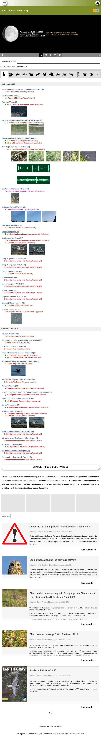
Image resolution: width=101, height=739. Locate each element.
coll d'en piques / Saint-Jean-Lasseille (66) (18, 432)
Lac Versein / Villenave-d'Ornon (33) (15, 189)
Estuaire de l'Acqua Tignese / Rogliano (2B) (18, 380)
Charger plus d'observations (50, 467)
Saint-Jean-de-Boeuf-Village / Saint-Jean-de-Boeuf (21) (22, 340)
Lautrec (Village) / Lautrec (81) (13, 303)
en (97, 10)
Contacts (53, 726)
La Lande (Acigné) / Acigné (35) (14, 207)
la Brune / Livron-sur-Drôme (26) (14, 347)
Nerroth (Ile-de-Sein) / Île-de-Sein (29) (16, 147)
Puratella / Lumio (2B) (10, 386)
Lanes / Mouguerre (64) (10, 232)
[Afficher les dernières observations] (13, 66)
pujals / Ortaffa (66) (9, 290)
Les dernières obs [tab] (9, 61)
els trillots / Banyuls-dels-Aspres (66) (16, 451)
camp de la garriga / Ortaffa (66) (14, 265)
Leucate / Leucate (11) (10, 334)
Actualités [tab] (5, 516)
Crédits (59, 726)
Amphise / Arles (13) (9, 102)
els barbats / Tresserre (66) (12, 444)
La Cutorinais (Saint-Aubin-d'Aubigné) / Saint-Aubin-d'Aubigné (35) (27, 392)
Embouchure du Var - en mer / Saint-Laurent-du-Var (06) (23, 89)
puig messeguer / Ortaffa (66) (13, 284)
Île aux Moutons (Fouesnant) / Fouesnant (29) (19, 138)
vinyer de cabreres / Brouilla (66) (14, 297)
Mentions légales (44, 726)
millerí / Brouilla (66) (9, 278)
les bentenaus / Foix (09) (11, 96)
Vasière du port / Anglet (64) (12, 238)
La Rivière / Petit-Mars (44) (12, 225)
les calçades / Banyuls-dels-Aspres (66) (17, 457)
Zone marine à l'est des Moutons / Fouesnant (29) (20, 361)
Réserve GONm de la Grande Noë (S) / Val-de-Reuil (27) (22, 120)
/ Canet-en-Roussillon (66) (12, 271)
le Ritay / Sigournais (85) (11, 309)
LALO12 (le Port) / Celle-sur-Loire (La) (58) (18, 399)
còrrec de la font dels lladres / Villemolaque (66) (20, 438)
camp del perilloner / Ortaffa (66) (14, 259)
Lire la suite (88, 550)
